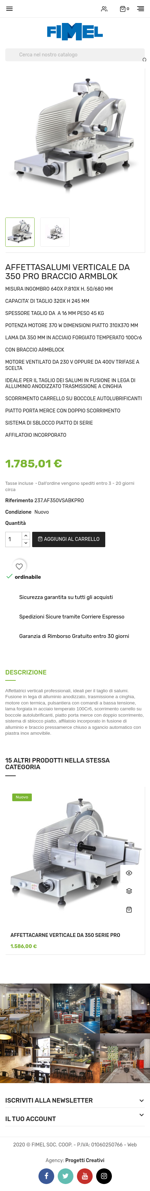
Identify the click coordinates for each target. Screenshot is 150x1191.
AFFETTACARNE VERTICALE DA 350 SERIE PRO (65, 935)
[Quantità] (13, 539)
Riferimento (19, 501)
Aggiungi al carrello (68, 539)
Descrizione (26, 673)
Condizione (18, 512)
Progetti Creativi (85, 1161)
